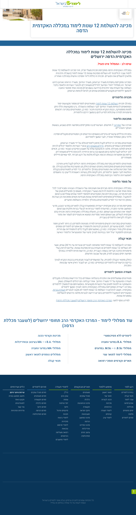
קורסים (109, 414)
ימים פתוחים (128, 410)
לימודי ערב (107, 417)
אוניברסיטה (128, 403)
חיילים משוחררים (95, 146)
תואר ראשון (107, 392)
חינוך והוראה (85, 410)
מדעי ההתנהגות (84, 403)
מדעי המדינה (85, 425)
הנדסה (87, 421)
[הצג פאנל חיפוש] (4, 4)
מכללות (130, 406)
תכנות (65, 414)
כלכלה (87, 399)
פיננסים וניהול (62, 410)
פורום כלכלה (41, 403)
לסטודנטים (19, 403)
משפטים (86, 392)
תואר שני (108, 396)
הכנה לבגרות (107, 399)
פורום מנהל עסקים (38, 392)
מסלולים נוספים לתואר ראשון (43, 354)
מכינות (109, 403)
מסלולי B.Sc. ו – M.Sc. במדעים (113, 348)
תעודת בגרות (59, 290)
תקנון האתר (19, 399)
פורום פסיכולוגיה (39, 414)
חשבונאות (86, 414)
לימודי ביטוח (63, 417)
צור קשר (21, 406)
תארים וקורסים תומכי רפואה (114, 361)
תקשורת (86, 406)
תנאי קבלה (54, 361)
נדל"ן (66, 392)
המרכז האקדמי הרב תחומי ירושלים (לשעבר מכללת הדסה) (84, 300)
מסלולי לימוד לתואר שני (117, 354)
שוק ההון (64, 396)
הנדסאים (108, 406)
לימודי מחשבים (62, 439)
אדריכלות (86, 428)
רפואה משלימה (62, 432)
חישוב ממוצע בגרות (16, 396)
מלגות (130, 414)
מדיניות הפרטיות (17, 410)
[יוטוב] (72, 469)
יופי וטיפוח (63, 403)
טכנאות (65, 428)
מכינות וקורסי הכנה (49, 336)
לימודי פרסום (62, 425)
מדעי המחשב (84, 417)
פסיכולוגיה (85, 436)
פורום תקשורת (40, 399)
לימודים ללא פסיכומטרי (117, 336)
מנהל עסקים (85, 396)
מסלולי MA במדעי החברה (46, 348)
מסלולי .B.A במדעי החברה (116, 342)
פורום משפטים (40, 396)
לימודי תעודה (106, 410)
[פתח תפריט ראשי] (132, 4)
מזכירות (65, 421)
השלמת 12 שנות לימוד (107, 103)
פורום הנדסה (41, 410)
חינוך (66, 406)
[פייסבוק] (66, 469)
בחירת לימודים (127, 392)
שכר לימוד (129, 399)
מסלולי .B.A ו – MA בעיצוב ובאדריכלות (38, 342)
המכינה (117, 125)
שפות (66, 399)
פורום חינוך (41, 406)
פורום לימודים (127, 417)
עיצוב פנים (85, 432)
